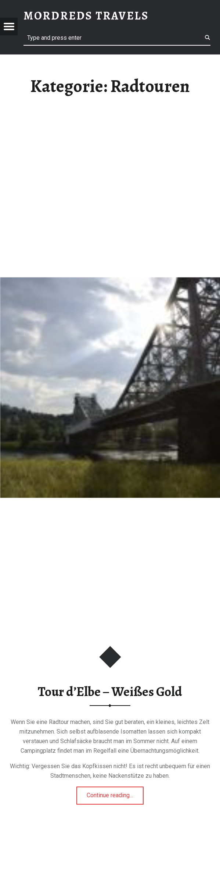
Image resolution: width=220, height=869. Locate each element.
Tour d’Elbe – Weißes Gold (110, 691)
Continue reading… (115, 793)
